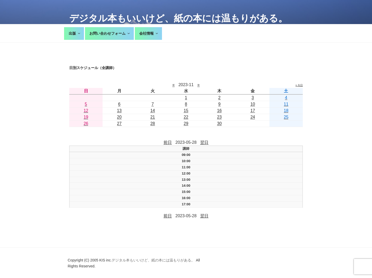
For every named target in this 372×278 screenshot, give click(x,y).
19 (86, 117)
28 (152, 123)
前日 (168, 142)
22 (186, 117)
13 (119, 110)
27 (119, 123)
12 (86, 110)
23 (219, 117)
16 (219, 110)
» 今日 (299, 85)
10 (252, 104)
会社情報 (149, 33)
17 (252, 110)
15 (186, 110)
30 (219, 123)
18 (286, 110)
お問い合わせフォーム (109, 33)
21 (152, 117)
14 (152, 110)
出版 (75, 33)
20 (119, 117)
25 (286, 117)
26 (86, 123)
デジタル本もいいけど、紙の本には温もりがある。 (178, 18)
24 (252, 117)
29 (186, 123)
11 (286, 104)
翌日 (204, 142)
